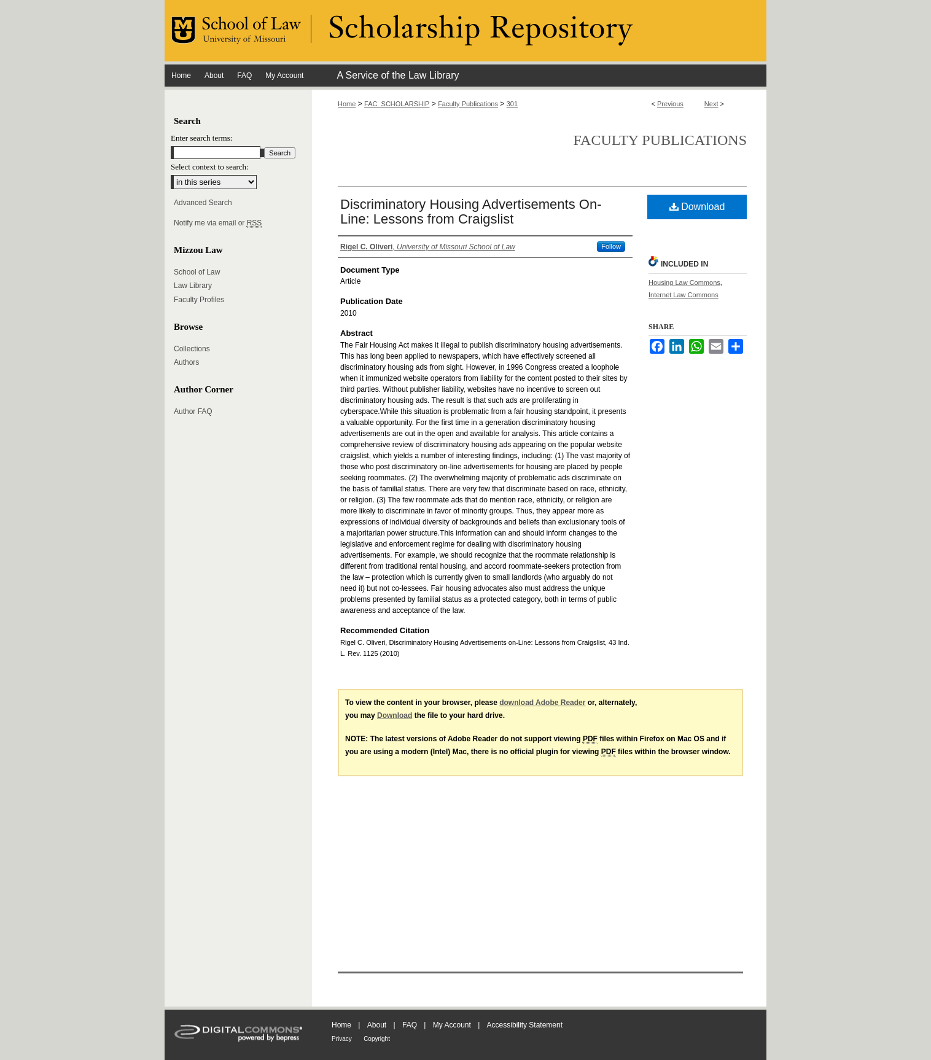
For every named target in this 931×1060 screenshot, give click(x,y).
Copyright (377, 1038)
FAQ (409, 1025)
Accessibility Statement (525, 1025)
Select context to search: (210, 166)
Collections (192, 349)
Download (697, 206)
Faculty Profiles (199, 299)
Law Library (193, 285)
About (376, 1025)
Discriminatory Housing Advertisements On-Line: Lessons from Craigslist (470, 212)
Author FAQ (193, 411)
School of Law (197, 272)
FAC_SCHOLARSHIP (396, 103)
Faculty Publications (468, 103)
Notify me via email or (218, 223)
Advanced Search (203, 202)
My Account (452, 1025)
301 (512, 103)
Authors (186, 362)
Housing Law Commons (684, 282)
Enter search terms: (201, 137)
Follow (611, 246)
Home (347, 103)
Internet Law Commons (684, 294)
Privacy (342, 1038)
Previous (670, 103)
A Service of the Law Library (398, 75)
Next (711, 103)
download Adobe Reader (542, 702)
